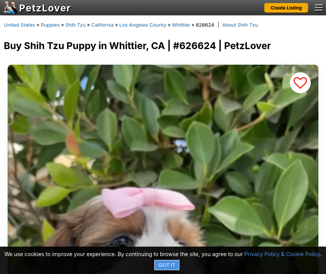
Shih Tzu (76, 25)
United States (19, 25)
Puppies (50, 25)
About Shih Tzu (240, 25)
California (102, 25)
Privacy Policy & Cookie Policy (282, 254)
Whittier (181, 25)
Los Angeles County (142, 25)
